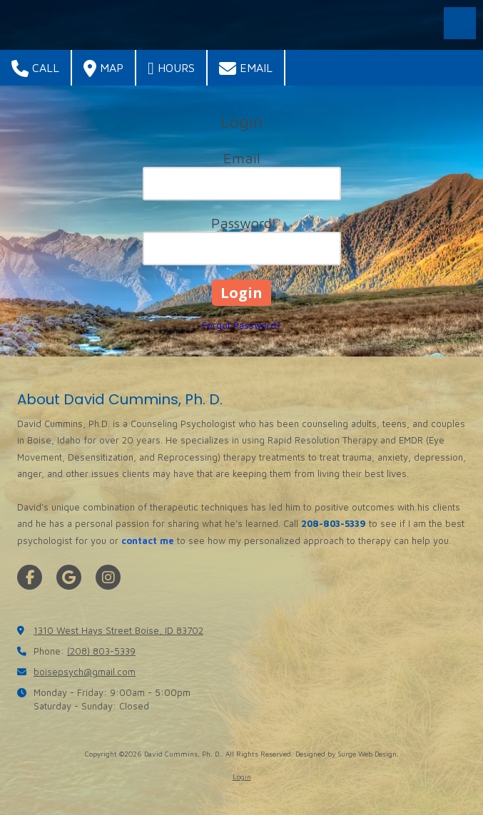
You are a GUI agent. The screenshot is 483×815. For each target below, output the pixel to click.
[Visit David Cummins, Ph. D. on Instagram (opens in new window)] (108, 577)
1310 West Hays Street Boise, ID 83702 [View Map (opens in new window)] (118, 630)
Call (35, 68)
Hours (171, 68)
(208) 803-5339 (101, 651)
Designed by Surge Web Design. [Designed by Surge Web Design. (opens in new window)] (347, 753)
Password (241, 223)
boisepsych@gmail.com (85, 671)
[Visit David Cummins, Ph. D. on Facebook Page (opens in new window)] (29, 577)
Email (246, 68)
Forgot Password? (241, 325)
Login (242, 776)
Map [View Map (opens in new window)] (103, 68)
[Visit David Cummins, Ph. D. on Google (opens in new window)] (68, 577)
